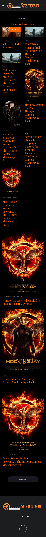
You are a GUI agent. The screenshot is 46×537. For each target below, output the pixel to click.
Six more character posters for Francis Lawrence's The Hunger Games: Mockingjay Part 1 (9, 147)
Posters (14, 198)
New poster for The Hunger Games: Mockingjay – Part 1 (19, 380)
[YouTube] (27, 517)
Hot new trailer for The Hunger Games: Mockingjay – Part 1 (34, 113)
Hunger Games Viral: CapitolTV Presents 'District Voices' (21, 302)
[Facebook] (18, 517)
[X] (22, 517)
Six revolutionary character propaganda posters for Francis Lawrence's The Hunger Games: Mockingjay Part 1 (33, 150)
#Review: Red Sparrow (10, 45)
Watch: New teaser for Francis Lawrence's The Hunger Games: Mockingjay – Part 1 (10, 81)
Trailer (4, 66)
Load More (23, 479)
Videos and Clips (17, 296)
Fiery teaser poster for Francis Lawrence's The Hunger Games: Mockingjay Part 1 (9, 213)
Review (5, 40)
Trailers (14, 454)
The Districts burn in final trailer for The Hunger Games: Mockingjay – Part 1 (33, 54)
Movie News (6, 198)
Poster (4, 130)
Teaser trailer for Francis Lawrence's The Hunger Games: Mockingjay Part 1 (21, 461)
